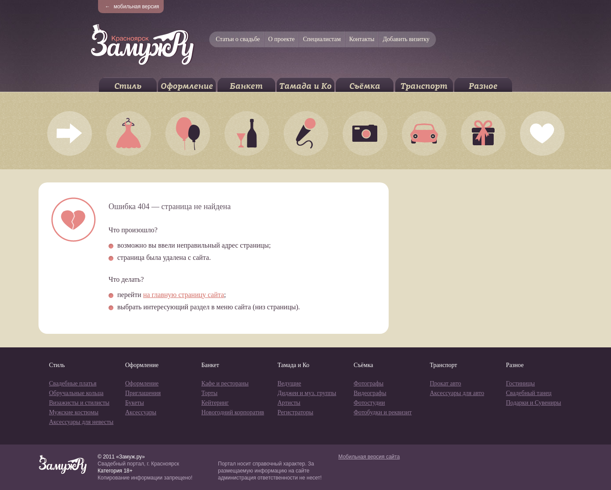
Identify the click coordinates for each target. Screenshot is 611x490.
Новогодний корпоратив (232, 412)
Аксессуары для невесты (81, 422)
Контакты (362, 39)
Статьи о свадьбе (238, 39)
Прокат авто (445, 383)
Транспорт (423, 85)
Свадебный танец (528, 393)
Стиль (127, 85)
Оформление (187, 85)
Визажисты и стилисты (79, 402)
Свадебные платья (72, 383)
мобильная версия (132, 6)
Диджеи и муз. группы (306, 393)
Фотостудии (369, 402)
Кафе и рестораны (225, 383)
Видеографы (370, 393)
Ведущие (289, 383)
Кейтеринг (215, 402)
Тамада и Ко (305, 85)
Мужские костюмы (73, 412)
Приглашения (143, 393)
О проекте (281, 39)
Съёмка (364, 85)
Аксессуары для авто (457, 393)
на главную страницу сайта (183, 294)
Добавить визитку (406, 39)
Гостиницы (520, 383)
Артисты (288, 402)
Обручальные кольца (76, 393)
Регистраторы (295, 412)
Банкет (246, 85)
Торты (209, 393)
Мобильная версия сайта (369, 457)
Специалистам (322, 39)
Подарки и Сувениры (533, 402)
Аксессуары (140, 412)
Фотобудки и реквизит (383, 412)
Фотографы (368, 383)
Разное (483, 85)
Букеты (134, 402)
